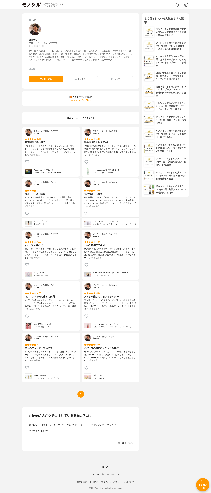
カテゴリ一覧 (98, 474)
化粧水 (44, 425)
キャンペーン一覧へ (80, 100)
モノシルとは (113, 474)
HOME (105, 467)
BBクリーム (46, 431)
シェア (115, 79)
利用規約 (94, 482)
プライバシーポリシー (111, 482)
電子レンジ (34, 425)
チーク (83, 425)
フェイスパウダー (70, 425)
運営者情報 (82, 482)
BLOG (32, 69)
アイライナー (113, 425)
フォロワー (80, 79)
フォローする (46, 79)
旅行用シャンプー (97, 425)
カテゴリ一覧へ (125, 443)
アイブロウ (34, 431)
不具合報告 (129, 482)
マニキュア (54, 425)
